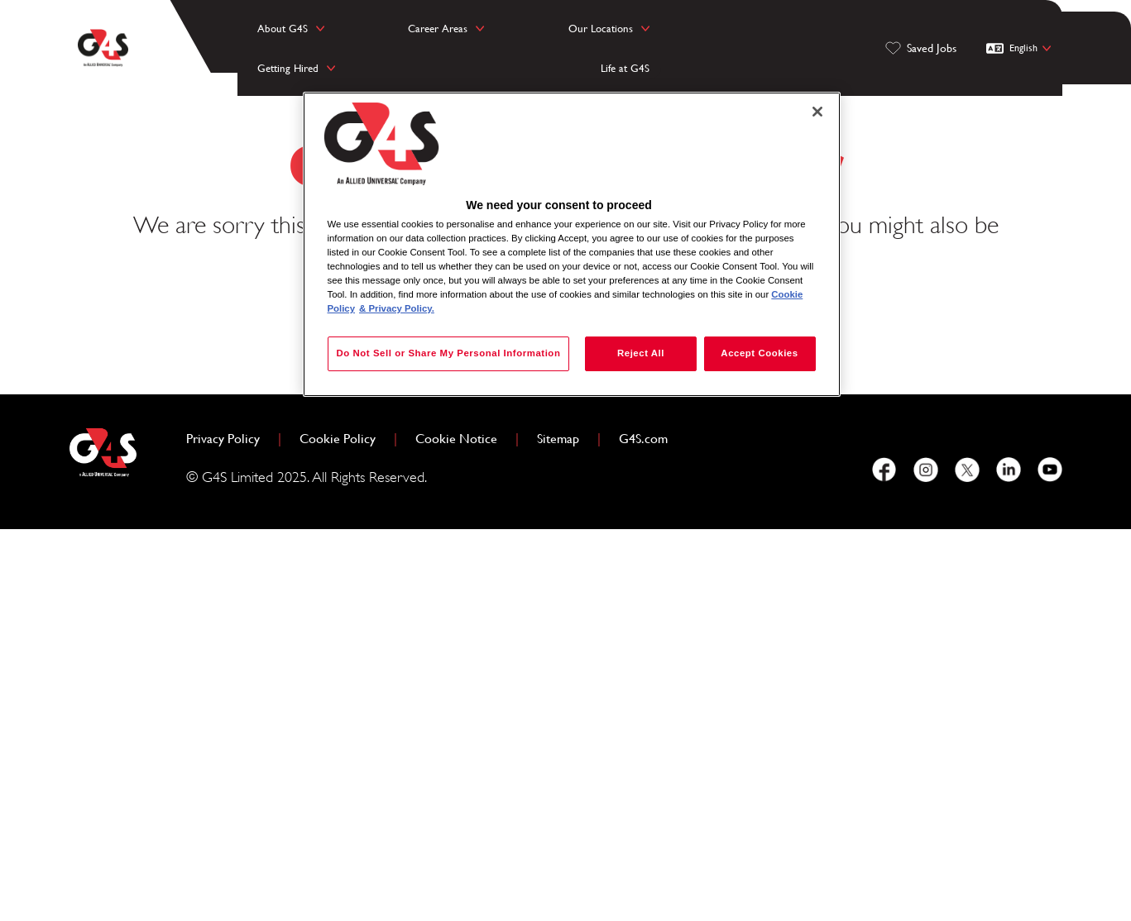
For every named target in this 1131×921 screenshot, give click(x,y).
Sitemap (558, 829)
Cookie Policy (344, 827)
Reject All (635, 353)
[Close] (817, 111)
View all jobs (613, 683)
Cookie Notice (456, 829)
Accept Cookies (759, 353)
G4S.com (650, 827)
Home (496, 683)
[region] (572, 252)
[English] (1021, 36)
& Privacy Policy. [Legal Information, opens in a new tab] (396, 308)
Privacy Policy (229, 827)
